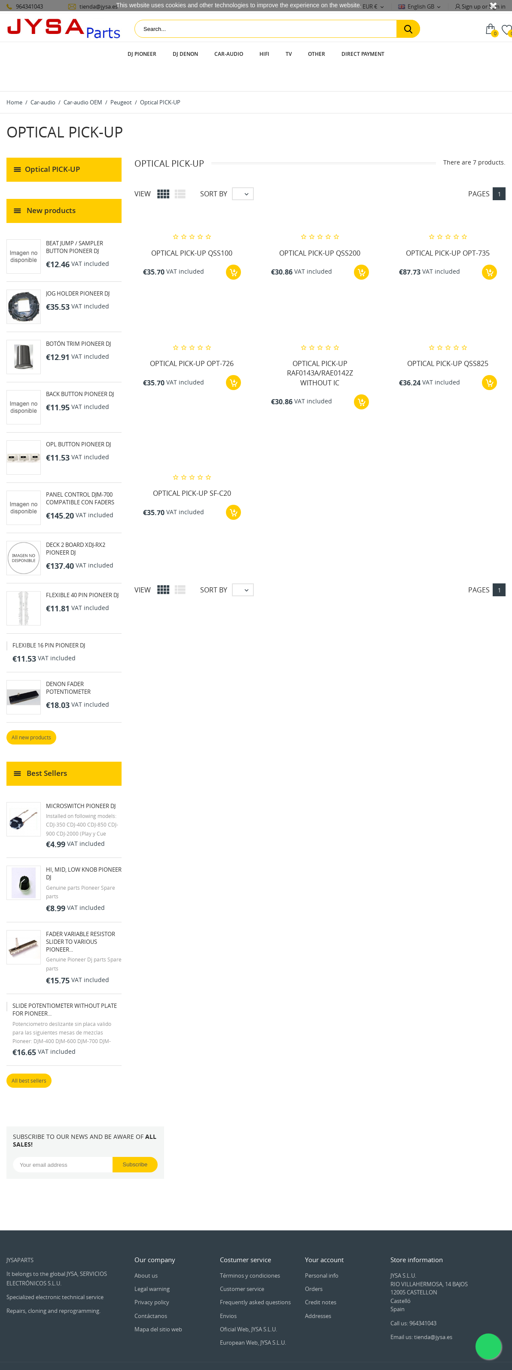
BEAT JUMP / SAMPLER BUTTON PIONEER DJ (74, 222)
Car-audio (228, 54)
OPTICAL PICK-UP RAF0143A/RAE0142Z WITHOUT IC (320, 348)
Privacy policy (151, 1278)
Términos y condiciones (250, 1251)
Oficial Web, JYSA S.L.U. (248, 1305)
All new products (31, 713)
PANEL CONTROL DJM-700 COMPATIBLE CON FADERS (80, 474)
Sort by (213, 169)
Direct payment (362, 54)
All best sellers (29, 1056)
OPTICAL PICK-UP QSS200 (319, 228)
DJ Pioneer (142, 54)
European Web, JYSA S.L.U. (253, 1318)
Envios (228, 1291)
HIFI (264, 54)
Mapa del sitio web (158, 1305)
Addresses (318, 1291)
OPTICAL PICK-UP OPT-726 (192, 339)
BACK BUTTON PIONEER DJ (80, 369)
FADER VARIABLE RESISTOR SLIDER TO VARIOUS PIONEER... (80, 917)
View (142, 169)
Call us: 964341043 (413, 1299)
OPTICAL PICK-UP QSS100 (191, 228)
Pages (479, 169)
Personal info (321, 1251)
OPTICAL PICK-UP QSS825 (447, 339)
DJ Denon (185, 54)
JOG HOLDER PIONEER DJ (78, 269)
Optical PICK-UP (52, 144)
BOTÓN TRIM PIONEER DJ (78, 319)
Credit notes (320, 1278)
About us (146, 1251)
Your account (324, 1235)
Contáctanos (150, 1291)
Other (316, 54)
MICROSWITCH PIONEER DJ (81, 781)
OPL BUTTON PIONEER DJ (78, 420)
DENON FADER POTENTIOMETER (68, 663)
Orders (314, 1264)
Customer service (242, 1264)
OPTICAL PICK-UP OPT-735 (448, 228)
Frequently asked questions (255, 1278)
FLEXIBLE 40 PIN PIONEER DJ (82, 570)
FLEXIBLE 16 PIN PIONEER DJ (48, 621)
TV (289, 54)
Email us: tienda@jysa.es (421, 1312)
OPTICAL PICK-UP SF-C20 (192, 468)
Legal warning (152, 1264)
